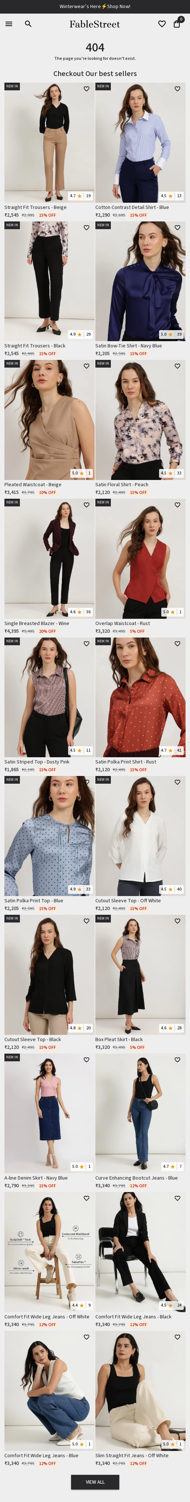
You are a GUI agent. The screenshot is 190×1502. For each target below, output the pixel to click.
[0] (176, 24)
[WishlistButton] (86, 89)
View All (95, 1482)
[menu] (8, 24)
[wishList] (162, 24)
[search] (28, 24)
